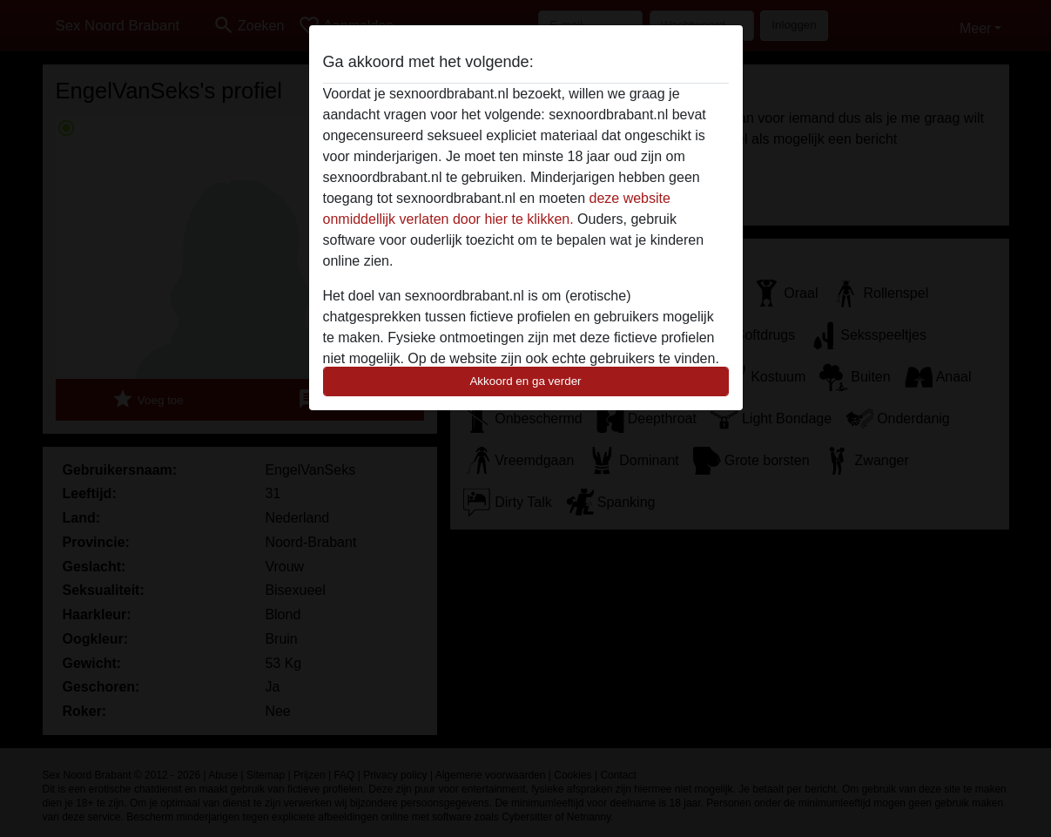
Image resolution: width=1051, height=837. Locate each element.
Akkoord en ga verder (525, 381)
